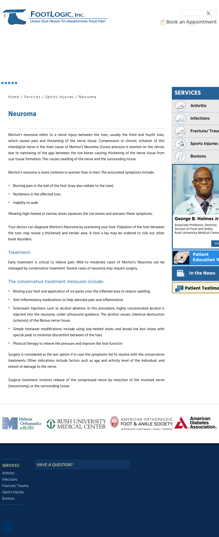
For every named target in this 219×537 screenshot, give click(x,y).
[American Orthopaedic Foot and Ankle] (142, 423)
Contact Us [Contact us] (185, 40)
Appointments (116, 40)
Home (10, 40)
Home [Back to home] (13, 97)
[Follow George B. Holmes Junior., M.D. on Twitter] (208, 13)
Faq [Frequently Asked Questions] (162, 40)
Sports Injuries (59, 97)
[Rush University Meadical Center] (75, 423)
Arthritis (8, 473)
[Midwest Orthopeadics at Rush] (22, 423)
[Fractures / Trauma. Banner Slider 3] (9, 83)
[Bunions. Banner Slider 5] (16, 83)
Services (32, 97)
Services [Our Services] (10, 465)
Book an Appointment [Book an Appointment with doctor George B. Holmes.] (191, 22)
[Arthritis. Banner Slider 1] (2, 83)
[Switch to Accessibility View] (7, 526)
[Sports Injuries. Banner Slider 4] (12, 83)
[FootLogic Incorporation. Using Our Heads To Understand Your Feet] (54, 17)
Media (143, 40)
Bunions (8, 499)
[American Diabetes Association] (195, 423)
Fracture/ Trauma (15, 486)
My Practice (35, 40)
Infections (9, 480)
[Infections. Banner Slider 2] (6, 83)
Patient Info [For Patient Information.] (86, 40)
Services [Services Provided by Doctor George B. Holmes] (61, 40)
